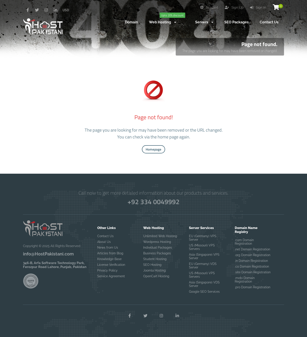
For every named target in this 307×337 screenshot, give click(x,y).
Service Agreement (111, 276)
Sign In (258, 7)
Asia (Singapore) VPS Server (204, 256)
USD (66, 10)
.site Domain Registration (253, 272)
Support (209, 7)
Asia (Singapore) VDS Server (204, 284)
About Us (104, 242)
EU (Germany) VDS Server (203, 265)
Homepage (153, 149)
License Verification (111, 264)
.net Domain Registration (252, 249)
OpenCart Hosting (156, 276)
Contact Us (105, 236)
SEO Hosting (152, 264)
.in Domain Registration (251, 261)
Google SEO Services (204, 291)
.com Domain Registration (244, 241)
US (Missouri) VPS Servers (202, 247)
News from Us (107, 247)
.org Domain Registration (252, 255)
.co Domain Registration (252, 266)
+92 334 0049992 (153, 202)
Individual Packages (157, 247)
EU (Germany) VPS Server (202, 237)
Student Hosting (155, 259)
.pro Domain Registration (252, 287)
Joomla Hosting (154, 270)
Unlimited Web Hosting (160, 236)
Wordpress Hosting (157, 242)
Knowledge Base (109, 259)
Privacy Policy (107, 270)
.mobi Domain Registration (245, 279)
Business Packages (157, 253)
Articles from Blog (110, 253)
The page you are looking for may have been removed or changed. (229, 50)
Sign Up (234, 7)
